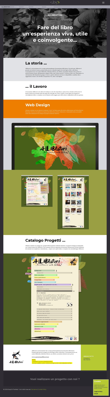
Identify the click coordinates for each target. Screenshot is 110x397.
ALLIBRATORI (6, 7)
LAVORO (26, 7)
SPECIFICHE (50, 7)
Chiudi (96, 393)
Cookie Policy (42, 389)
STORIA (16, 7)
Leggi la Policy (98, 391)
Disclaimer (34, 389)
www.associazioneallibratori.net (40, 357)
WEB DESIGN (37, 7)
